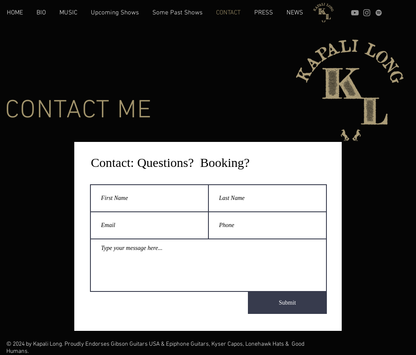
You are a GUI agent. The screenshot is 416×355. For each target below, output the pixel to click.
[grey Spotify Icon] (378, 12)
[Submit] (287, 303)
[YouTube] (355, 12)
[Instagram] (366, 12)
